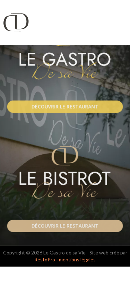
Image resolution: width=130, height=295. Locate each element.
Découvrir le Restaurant (65, 106)
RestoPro (44, 259)
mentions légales (77, 259)
